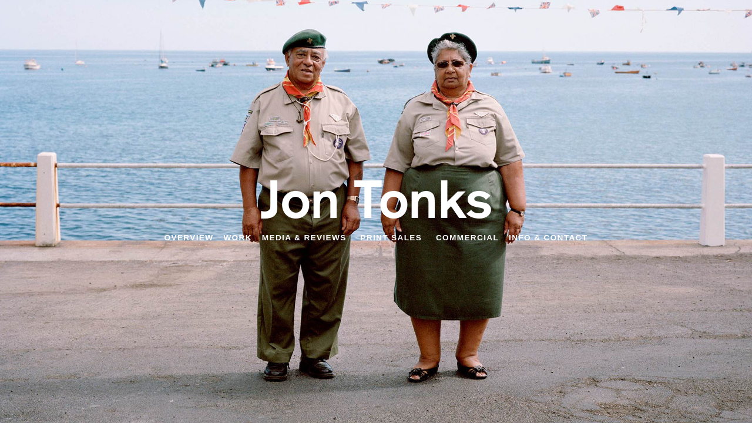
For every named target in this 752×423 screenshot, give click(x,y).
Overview (189, 237)
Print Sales (391, 237)
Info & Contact (548, 237)
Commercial (467, 237)
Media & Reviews (304, 237)
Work (237, 237)
